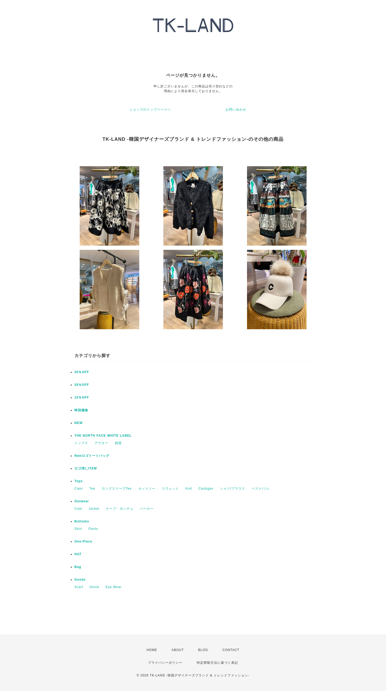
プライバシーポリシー (165, 663)
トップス (81, 443)
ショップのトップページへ (150, 109)
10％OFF (81, 397)
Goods (80, 579)
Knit (188, 488)
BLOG (203, 650)
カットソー (146, 488)
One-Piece (83, 541)
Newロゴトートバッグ (91, 456)
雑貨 (118, 443)
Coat (78, 509)
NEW (78, 423)
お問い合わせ (236, 109)
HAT (78, 554)
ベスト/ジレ (261, 488)
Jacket (94, 509)
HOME (152, 650)
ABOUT (178, 650)
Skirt (78, 529)
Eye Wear (114, 587)
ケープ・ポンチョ (119, 509)
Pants (93, 529)
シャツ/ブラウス (232, 488)
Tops (78, 481)
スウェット (170, 488)
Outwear (81, 501)
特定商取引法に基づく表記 (217, 663)
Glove (94, 587)
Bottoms (81, 521)
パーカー (147, 509)
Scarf (78, 587)
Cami (78, 488)
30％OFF (81, 372)
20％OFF (81, 385)
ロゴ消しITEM (85, 468)
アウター (101, 443)
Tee (92, 488)
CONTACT (230, 650)
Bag (77, 567)
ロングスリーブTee (117, 488)
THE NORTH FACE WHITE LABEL (103, 435)
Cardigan (205, 488)
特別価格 (81, 410)
